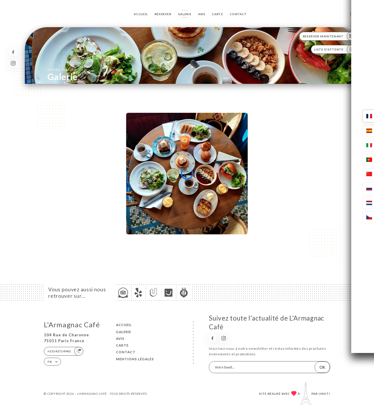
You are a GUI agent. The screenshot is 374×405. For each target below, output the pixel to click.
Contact (238, 14)
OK (322, 367)
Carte (217, 14)
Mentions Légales (135, 359)
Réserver (163, 14)
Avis (201, 14)
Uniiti (324, 393)
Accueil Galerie (62, 69)
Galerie (185, 14)
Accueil (141, 14)
